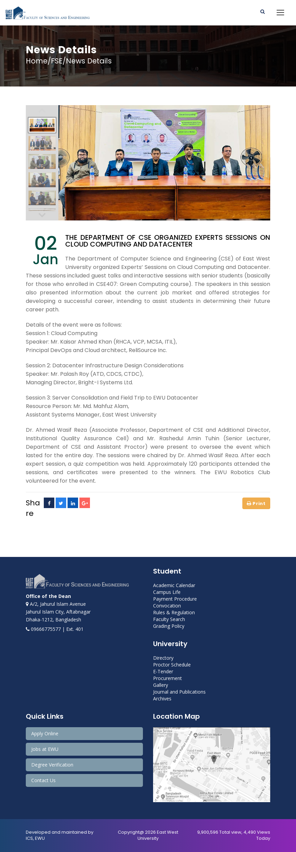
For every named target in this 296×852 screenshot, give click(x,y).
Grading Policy (168, 626)
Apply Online (44, 733)
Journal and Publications (179, 692)
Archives (162, 698)
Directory (163, 658)
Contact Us (43, 780)
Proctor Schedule (172, 664)
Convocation (167, 605)
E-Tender (163, 671)
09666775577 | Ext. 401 (55, 629)
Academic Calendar (174, 585)
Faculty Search (169, 619)
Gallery (160, 685)
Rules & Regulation (174, 612)
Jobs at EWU (44, 749)
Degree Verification (52, 764)
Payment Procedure (175, 599)
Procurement (167, 678)
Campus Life (167, 592)
